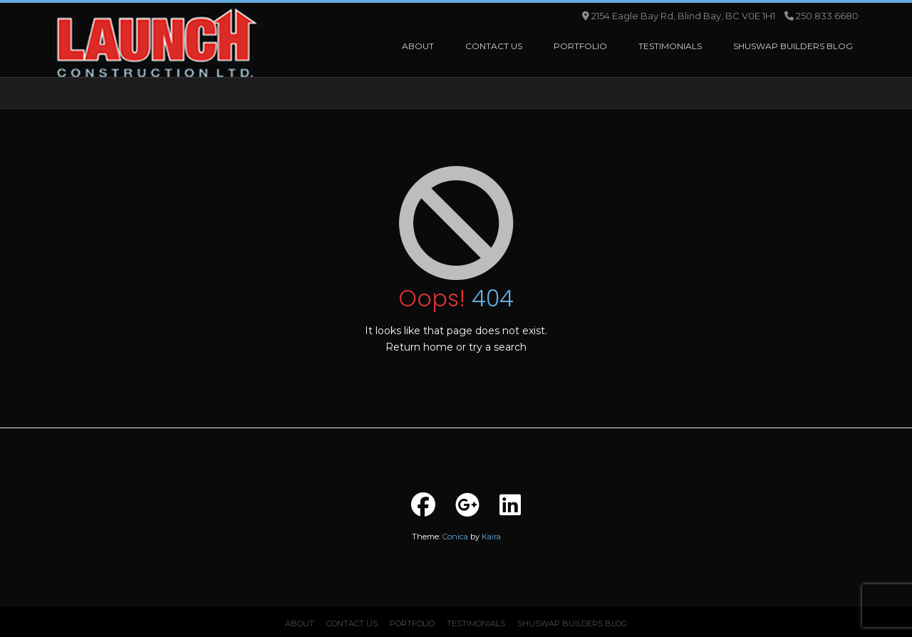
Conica (455, 537)
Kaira (491, 537)
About (299, 623)
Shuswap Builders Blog (572, 623)
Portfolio (412, 623)
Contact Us (352, 623)
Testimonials (476, 623)
